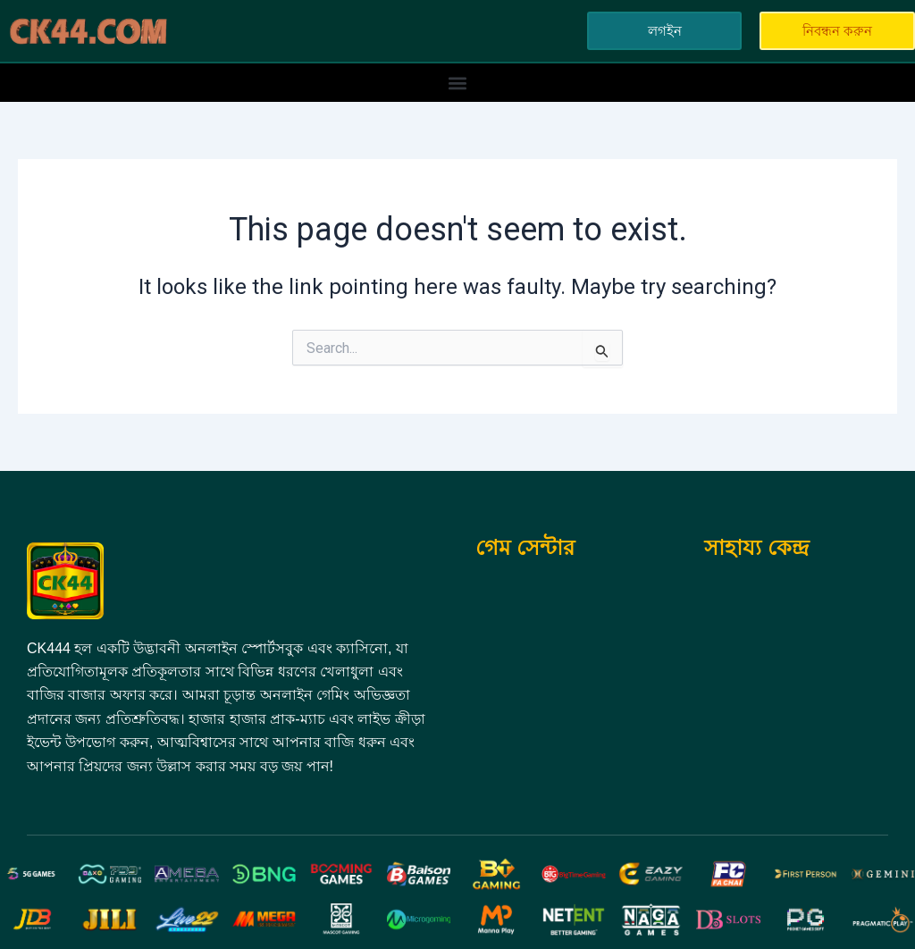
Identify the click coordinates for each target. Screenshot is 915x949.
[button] (458, 82)
